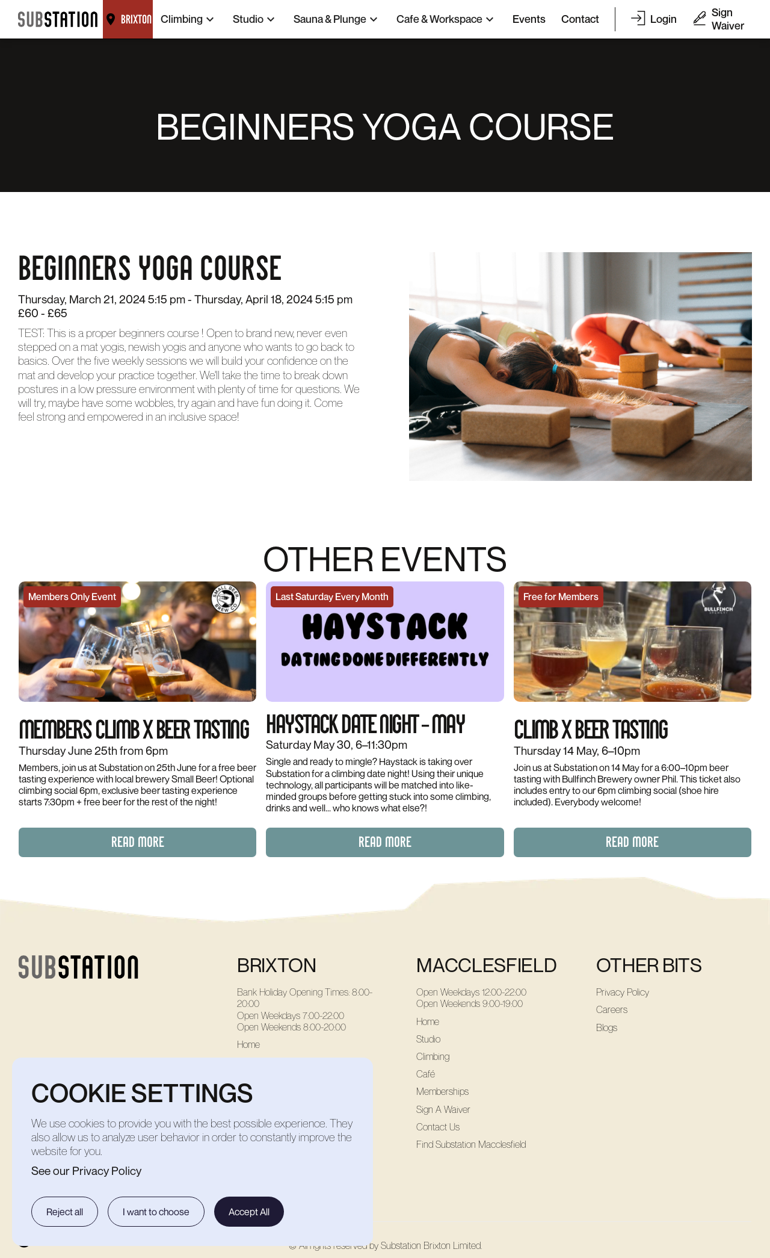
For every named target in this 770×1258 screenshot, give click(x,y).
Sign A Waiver (443, 1109)
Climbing (432, 1056)
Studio (428, 1039)
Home (248, 1044)
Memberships (442, 1091)
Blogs (606, 1027)
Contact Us (438, 1127)
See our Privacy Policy (86, 1170)
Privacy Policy (622, 992)
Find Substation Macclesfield (471, 1144)
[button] (189, 19)
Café (425, 1074)
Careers (611, 1009)
